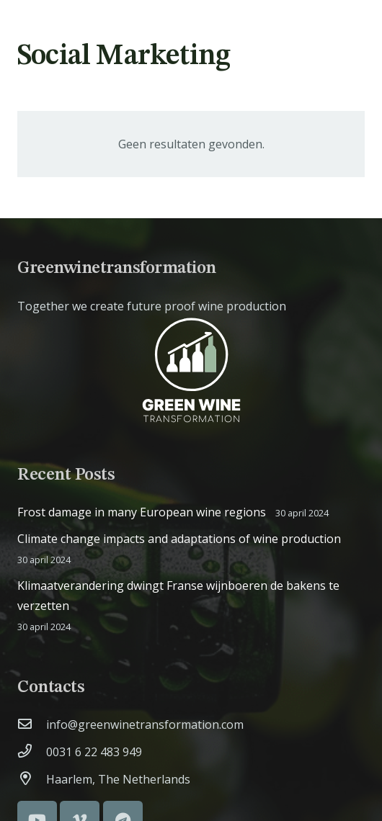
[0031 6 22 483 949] (31, 752)
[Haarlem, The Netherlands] (31, 779)
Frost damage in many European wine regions (141, 512)
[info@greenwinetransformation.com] (31, 724)
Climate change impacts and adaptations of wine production (179, 539)
